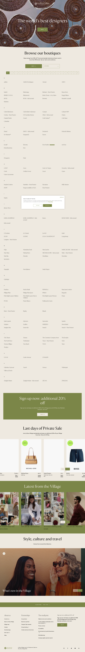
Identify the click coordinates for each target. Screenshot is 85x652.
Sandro (64, 321)
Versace (44, 367)
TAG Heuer (7, 337)
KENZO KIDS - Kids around (69, 218)
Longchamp (65, 236)
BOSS (5, 98)
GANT (6, 168)
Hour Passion (45, 188)
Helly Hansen (65, 184)
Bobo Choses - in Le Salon (49, 95)
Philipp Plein (7, 293)
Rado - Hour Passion (9, 311)
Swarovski (25, 327)
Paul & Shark (26, 289)
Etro (24, 148)
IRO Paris (25, 198)
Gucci (44, 171)
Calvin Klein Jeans (8, 112)
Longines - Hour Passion (10, 239)
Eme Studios (45, 145)
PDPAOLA (45, 289)
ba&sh (5, 92)
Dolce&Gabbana (66, 131)
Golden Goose (27, 171)
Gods (5, 171)
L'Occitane (7, 233)
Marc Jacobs (45, 250)
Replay (25, 311)
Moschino (64, 256)
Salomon (25, 321)
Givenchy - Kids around (68, 168)
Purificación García (47, 301)
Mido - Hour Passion (67, 253)
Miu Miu (6, 256)
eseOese (64, 145)
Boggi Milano (65, 95)
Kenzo (44, 218)
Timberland (26, 341)
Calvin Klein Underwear (29, 112)
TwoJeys (6, 347)
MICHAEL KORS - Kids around (50, 253)
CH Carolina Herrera (28, 115)
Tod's (63, 341)
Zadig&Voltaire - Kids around (31, 381)
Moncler (25, 256)
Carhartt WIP (65, 112)
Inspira (5, 198)
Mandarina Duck (27, 250)
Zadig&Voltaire (8, 381)
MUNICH (6, 259)
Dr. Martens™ (7, 134)
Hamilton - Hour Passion (29, 184)
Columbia (6, 121)
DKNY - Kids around (28, 131)
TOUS (44, 344)
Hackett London (8, 184)
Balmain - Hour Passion (48, 92)
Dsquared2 (26, 134)
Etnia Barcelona (8, 148)
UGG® (6, 357)
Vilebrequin (65, 367)
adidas (5, 82)
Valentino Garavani (9, 367)
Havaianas (45, 184)
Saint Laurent (7, 321)
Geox (24, 168)
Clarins (63, 115)
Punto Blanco (26, 301)
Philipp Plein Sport (28, 293)
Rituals (44, 311)
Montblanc (45, 256)
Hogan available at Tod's (29, 188)
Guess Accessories (8, 174)
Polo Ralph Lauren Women (49, 296)
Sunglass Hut (7, 327)
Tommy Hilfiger (8, 344)
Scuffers (25, 324)
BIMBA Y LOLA (8, 95)
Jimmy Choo (7, 208)
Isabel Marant (45, 198)
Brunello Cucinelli (66, 98)
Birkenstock (26, 95)
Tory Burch (26, 344)
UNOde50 (45, 357)
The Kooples (65, 337)
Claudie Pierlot (8, 118)
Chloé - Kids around (47, 115)
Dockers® (45, 131)
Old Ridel (6, 279)
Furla (24, 158)
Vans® (25, 367)
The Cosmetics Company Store (50, 337)
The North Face (8, 341)
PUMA (6, 301)
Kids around (7, 223)
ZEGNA (44, 381)
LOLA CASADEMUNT (48, 236)
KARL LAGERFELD (9, 218)
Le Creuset (26, 233)
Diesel (5, 131)
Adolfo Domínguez (28, 82)
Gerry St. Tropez (46, 168)
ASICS (63, 82)
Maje (5, 250)
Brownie (44, 98)
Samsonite (45, 321)
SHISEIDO (45, 324)
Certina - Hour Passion (10, 115)
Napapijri (6, 269)
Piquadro (64, 293)
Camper (44, 112)
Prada (63, 296)
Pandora (6, 289)
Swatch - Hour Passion (68, 327)
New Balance (26, 269)
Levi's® (44, 233)
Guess (63, 171)
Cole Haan (64, 118)
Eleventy (25, 145)
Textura (25, 337)
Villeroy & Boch (8, 370)
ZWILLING (65, 381)
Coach (25, 118)
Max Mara (6, 253)
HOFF (5, 188)
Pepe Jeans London (67, 289)
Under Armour (27, 357)
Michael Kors (26, 253)
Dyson (44, 134)
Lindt (63, 233)
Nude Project (45, 269)
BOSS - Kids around (28, 98)
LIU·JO (6, 236)
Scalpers (6, 324)
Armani (44, 82)
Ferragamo (7, 158)
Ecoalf (5, 145)
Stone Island (65, 324)
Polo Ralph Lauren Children (11, 296)
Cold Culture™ (46, 118)
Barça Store (65, 92)
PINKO (44, 293)
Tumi (63, 344)
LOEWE (25, 236)
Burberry (6, 102)
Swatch (44, 327)
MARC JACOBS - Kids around (70, 250)
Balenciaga (26, 92)
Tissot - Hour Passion (48, 341)
